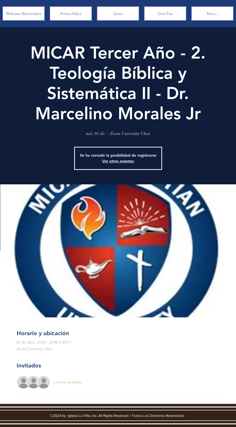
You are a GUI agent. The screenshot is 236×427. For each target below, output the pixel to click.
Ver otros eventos (118, 161)
